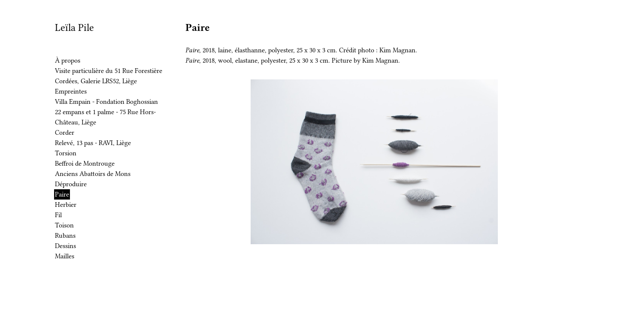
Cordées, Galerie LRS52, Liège (96, 81)
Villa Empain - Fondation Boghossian (106, 102)
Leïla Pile (74, 27)
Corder (64, 132)
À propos (67, 60)
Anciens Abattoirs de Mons (92, 174)
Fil (58, 215)
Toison (64, 225)
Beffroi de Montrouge (85, 163)
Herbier (65, 205)
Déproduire (71, 184)
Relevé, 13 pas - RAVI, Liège (93, 143)
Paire (62, 194)
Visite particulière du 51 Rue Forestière (108, 71)
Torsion (65, 153)
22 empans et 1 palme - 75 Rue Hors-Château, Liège (105, 117)
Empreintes (71, 91)
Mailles (64, 256)
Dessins (65, 246)
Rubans (65, 235)
